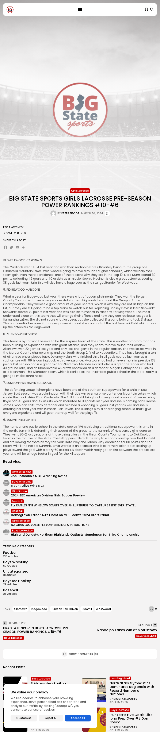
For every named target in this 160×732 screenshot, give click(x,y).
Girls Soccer (19, 492)
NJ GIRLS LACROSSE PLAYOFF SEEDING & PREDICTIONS (50, 527)
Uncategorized (120, 679)
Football (17, 502)
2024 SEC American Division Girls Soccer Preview (48, 496)
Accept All (78, 718)
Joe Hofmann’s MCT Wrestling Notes (39, 477)
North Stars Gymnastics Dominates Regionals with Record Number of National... (132, 690)
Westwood (103, 609)
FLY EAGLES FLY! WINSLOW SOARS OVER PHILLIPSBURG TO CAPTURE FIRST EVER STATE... (73, 507)
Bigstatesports (125, 700)
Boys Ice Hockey (22, 531)
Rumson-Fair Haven (64, 609)
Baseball (17, 512)
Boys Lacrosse (13, 638)
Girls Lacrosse (80, 191)
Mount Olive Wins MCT (28, 487)
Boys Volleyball (146, 636)
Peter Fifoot (70, 213)
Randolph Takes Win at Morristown (127, 630)
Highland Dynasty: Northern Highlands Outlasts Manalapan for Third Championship (75, 535)
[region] (50, 706)
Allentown (20, 609)
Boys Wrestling (21, 473)
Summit (87, 609)
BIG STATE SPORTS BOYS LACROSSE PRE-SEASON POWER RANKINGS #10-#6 (37, 630)
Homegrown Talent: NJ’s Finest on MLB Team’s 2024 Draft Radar (60, 516)
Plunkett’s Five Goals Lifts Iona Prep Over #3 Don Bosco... (131, 719)
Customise (23, 718)
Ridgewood (39, 609)
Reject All (51, 718)
